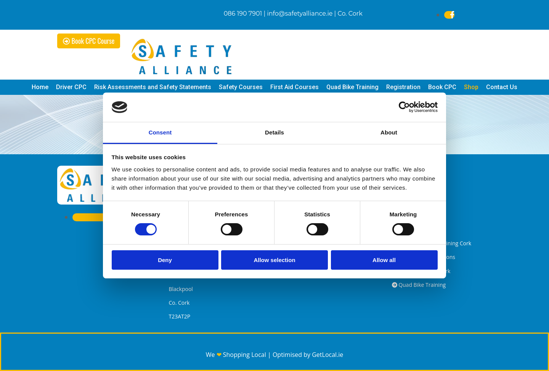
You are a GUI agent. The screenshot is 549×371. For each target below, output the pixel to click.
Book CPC (442, 87)
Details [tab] (274, 132)
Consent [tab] (160, 132)
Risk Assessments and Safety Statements (152, 87)
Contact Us (501, 87)
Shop (471, 87)
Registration (403, 87)
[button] (88, 41)
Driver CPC (71, 87)
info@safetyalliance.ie (299, 13)
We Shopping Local (237, 354)
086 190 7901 (243, 13)
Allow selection (274, 260)
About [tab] (388, 132)
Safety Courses (241, 87)
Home (40, 87)
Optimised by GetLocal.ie (308, 354)
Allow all (384, 260)
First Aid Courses (294, 87)
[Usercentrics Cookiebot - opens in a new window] (404, 107)
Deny (165, 260)
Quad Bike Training (352, 87)
